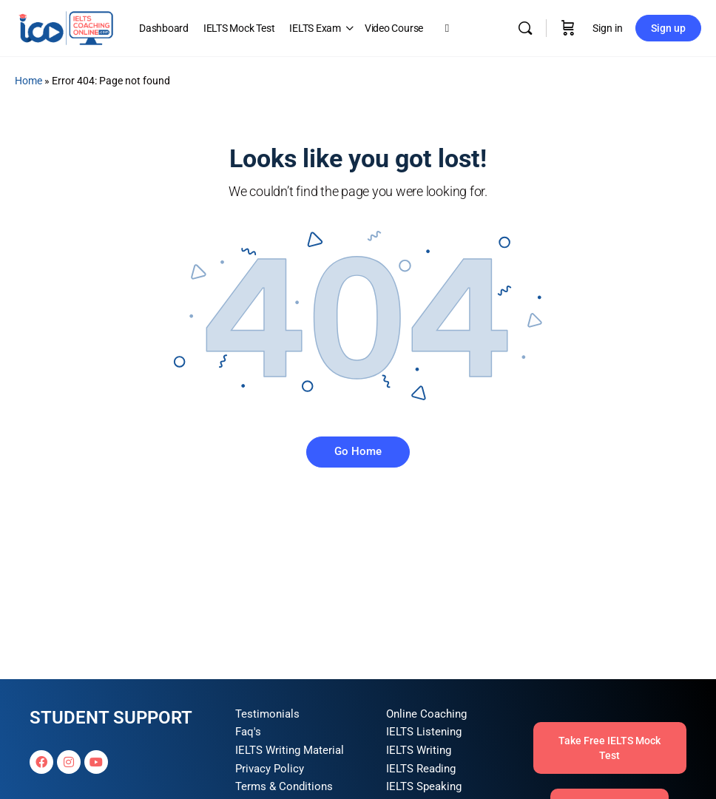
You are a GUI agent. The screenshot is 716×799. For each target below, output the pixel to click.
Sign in (607, 28)
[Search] (525, 28)
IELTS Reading (421, 768)
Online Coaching (426, 714)
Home (28, 81)
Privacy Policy (269, 768)
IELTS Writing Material (289, 750)
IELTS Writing (418, 750)
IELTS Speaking (424, 786)
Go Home (358, 451)
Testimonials (267, 714)
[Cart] (568, 28)
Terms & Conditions (284, 786)
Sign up (668, 28)
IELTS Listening (424, 731)
